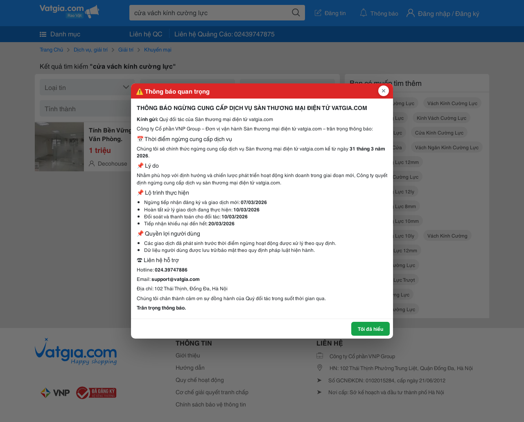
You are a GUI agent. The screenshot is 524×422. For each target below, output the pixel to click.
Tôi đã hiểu (370, 328)
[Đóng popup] (383, 90)
